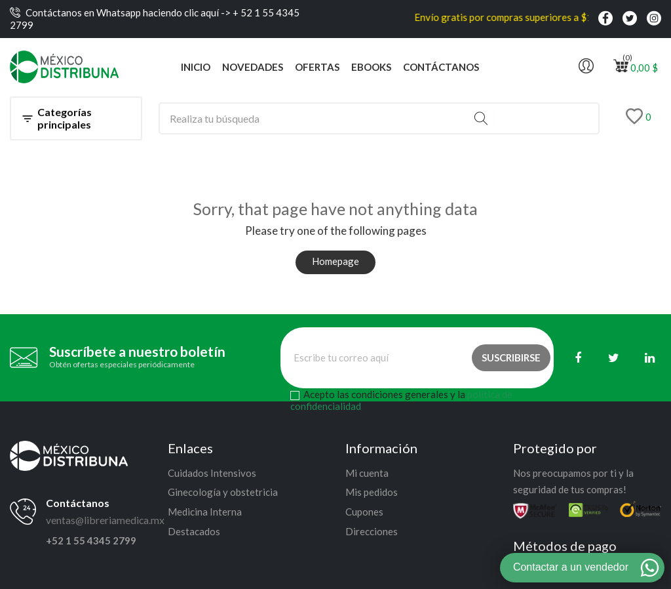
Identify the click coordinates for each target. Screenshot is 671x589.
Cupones (364, 512)
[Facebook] (577, 357)
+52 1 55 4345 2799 (91, 540)
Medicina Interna (205, 512)
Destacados (194, 531)
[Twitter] (613, 357)
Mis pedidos (371, 492)
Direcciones (371, 531)
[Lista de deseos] (638, 119)
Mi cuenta (367, 473)
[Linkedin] (649, 357)
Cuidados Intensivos (212, 473)
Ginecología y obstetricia (223, 492)
